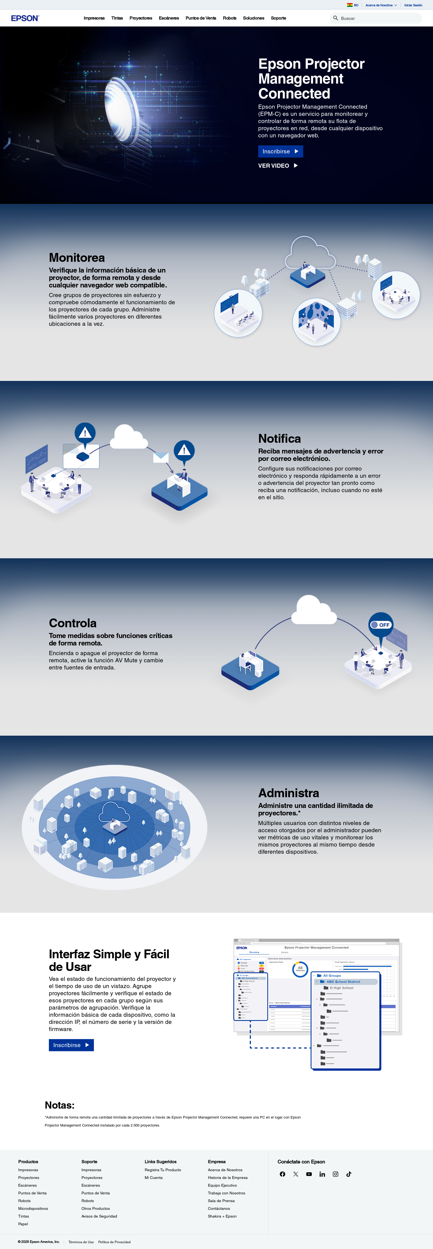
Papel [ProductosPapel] (23, 1224)
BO (352, 5)
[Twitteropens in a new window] (296, 1174)
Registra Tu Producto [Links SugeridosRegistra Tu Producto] (163, 1170)
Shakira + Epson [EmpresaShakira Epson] (222, 1216)
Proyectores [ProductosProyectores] (28, 1177)
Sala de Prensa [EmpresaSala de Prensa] (221, 1201)
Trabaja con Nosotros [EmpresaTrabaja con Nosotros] (226, 1193)
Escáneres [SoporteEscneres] (90, 1185)
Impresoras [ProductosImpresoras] (28, 1170)
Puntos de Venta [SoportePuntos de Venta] (95, 1193)
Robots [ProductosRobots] (24, 1201)
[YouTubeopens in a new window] (309, 1174)
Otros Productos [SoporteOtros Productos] (95, 1208)
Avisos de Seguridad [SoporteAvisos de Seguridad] (99, 1216)
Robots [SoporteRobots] (87, 1201)
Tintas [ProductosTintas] (23, 1216)
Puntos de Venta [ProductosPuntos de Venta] (32, 1193)
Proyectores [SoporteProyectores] (91, 1177)
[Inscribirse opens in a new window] (280, 151)
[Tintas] (117, 18)
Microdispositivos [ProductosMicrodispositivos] (33, 1208)
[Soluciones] (253, 18)
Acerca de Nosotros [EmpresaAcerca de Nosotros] (225, 1170)
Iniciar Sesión (413, 5)
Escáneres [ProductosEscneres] (27, 1185)
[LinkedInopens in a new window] (322, 1174)
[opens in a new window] (349, 1174)
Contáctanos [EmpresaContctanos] (219, 1208)
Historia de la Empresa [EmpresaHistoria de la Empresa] (228, 1177)
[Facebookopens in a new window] (282, 1174)
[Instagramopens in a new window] (335, 1174)
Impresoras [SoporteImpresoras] (91, 1170)
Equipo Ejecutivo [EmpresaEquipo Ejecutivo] (222, 1185)
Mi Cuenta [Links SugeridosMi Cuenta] (154, 1177)
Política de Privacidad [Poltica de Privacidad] (114, 1242)
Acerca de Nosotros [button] (381, 5)
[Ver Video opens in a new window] (280, 166)
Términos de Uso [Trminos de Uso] (81, 1242)
